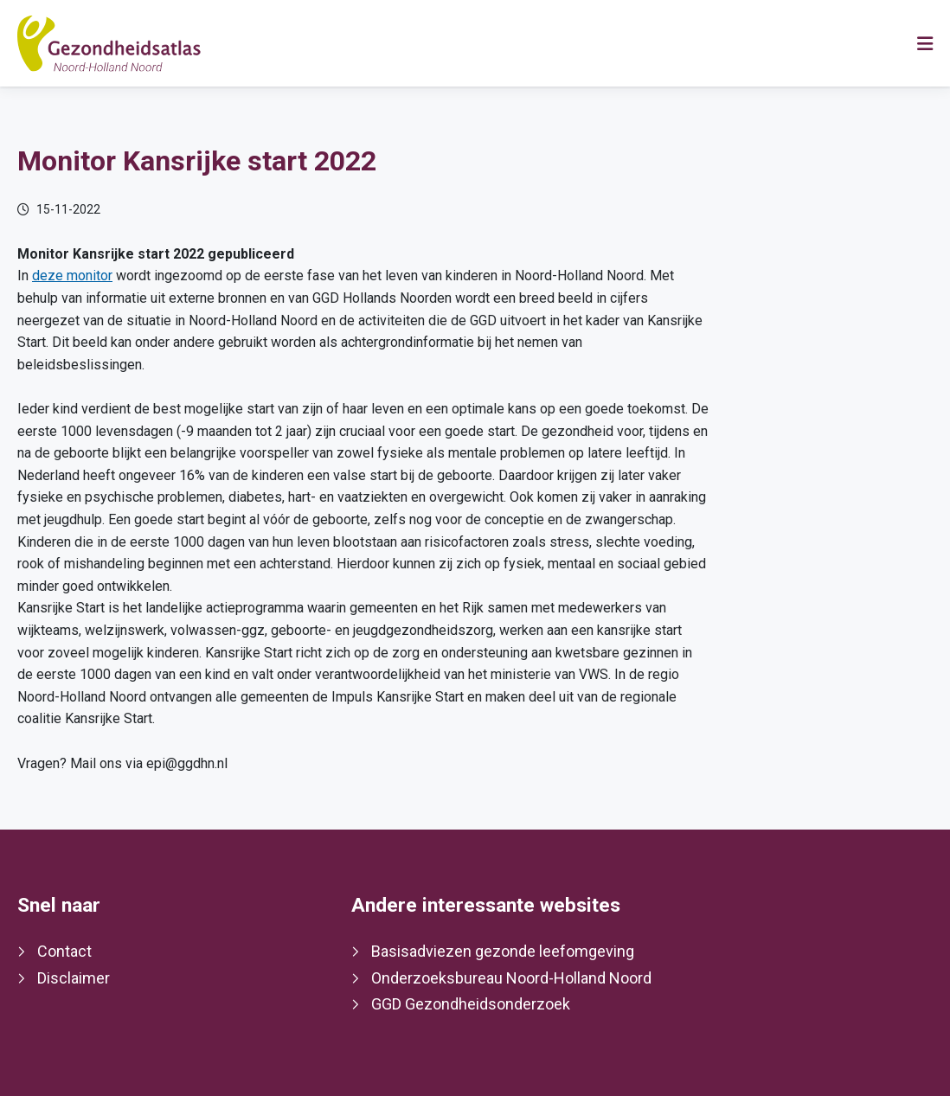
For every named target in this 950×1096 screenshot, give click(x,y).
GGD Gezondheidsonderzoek (470, 1004)
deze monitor (72, 275)
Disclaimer (73, 978)
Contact (64, 951)
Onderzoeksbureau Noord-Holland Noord (511, 978)
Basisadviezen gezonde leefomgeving (502, 951)
